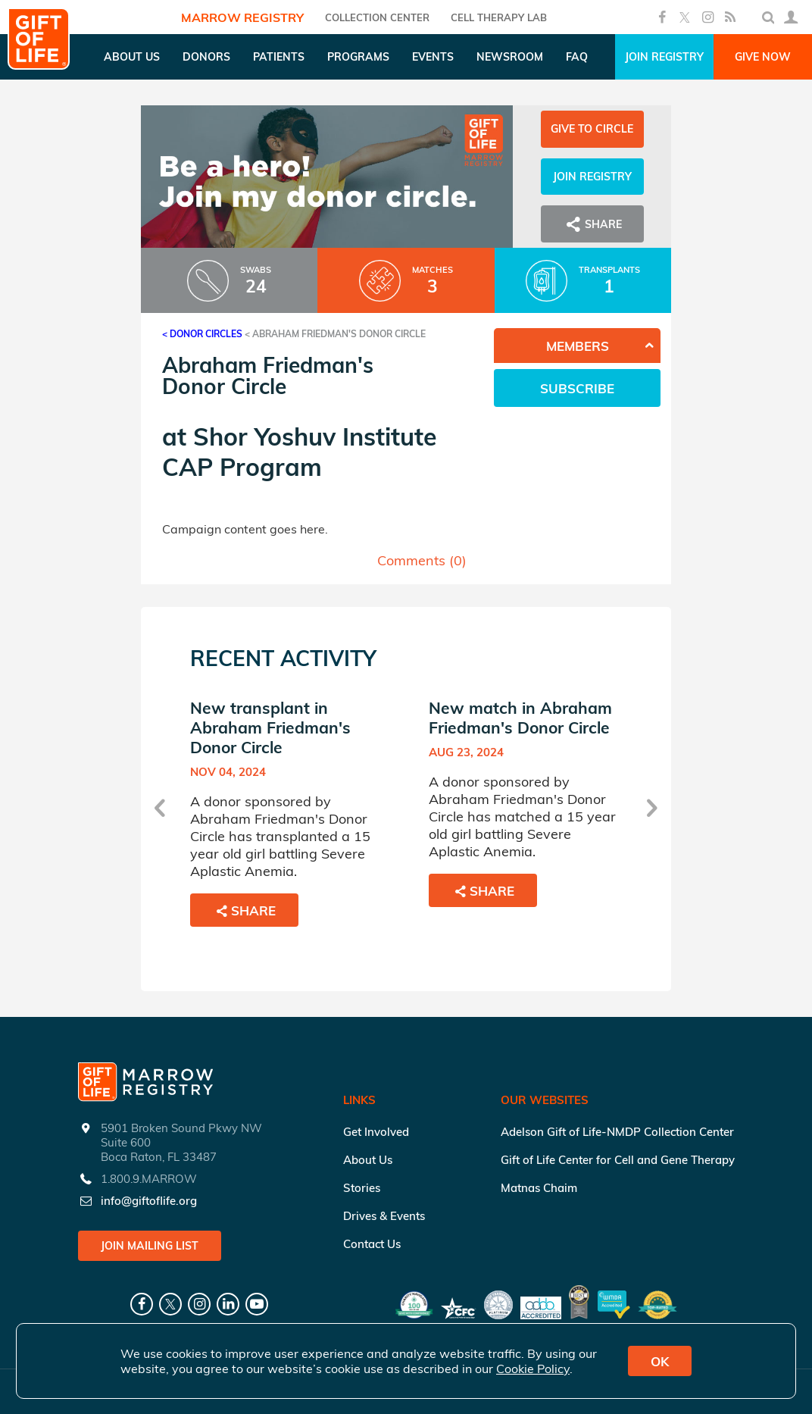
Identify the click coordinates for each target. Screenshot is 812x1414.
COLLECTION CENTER (377, 17)
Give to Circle (592, 129)
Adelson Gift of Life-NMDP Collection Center (617, 1132)
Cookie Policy (533, 1368)
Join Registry (664, 57)
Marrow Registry (242, 17)
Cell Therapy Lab (499, 17)
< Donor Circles (202, 333)
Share (592, 224)
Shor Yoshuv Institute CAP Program (299, 451)
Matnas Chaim (539, 1188)
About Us (367, 1160)
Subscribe (577, 388)
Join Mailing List (149, 1246)
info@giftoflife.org (149, 1200)
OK (660, 1361)
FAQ (577, 57)
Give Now (763, 57)
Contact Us (372, 1244)
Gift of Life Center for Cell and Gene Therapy (618, 1160)
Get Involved (376, 1132)
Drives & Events (384, 1216)
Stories (361, 1188)
